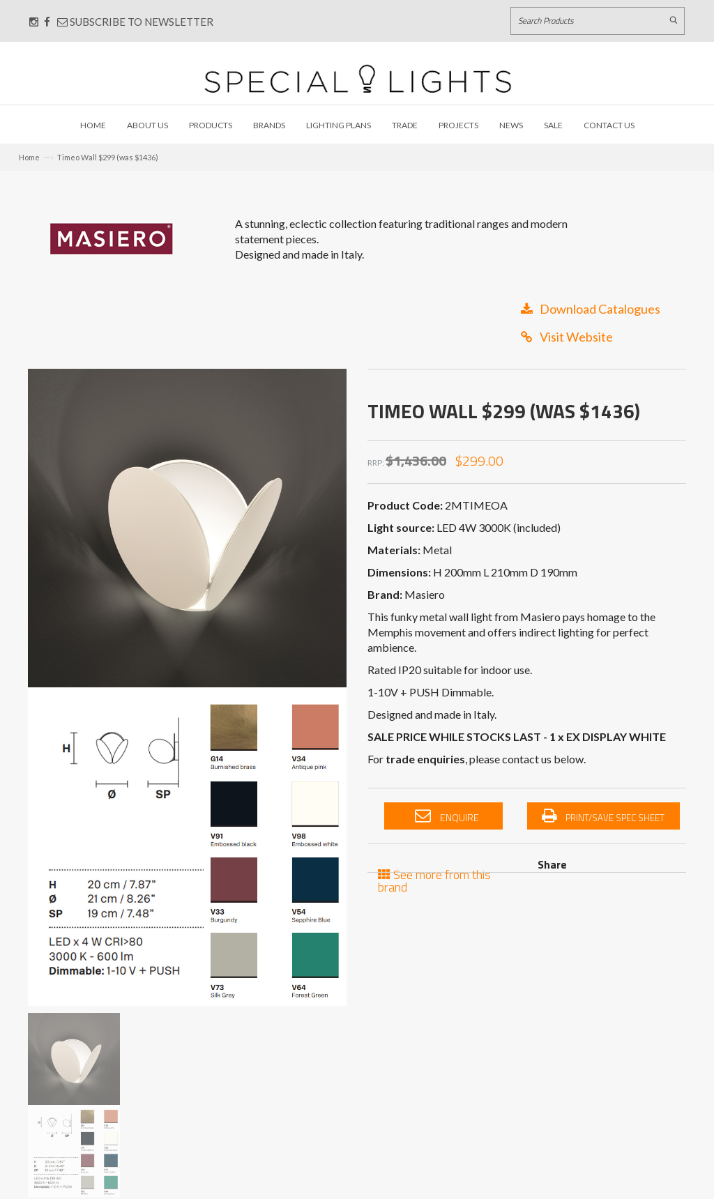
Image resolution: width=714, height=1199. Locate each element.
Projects (458, 125)
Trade (405, 125)
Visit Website (567, 336)
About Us (147, 125)
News (511, 125)
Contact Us (609, 125)
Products (210, 125)
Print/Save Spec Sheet (603, 816)
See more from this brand (434, 879)
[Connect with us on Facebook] (47, 21)
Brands (269, 125)
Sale (553, 125)
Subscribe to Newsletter (135, 21)
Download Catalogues (590, 308)
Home (93, 125)
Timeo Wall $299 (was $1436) (107, 157)
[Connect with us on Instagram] (33, 21)
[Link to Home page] (358, 78)
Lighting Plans (338, 125)
